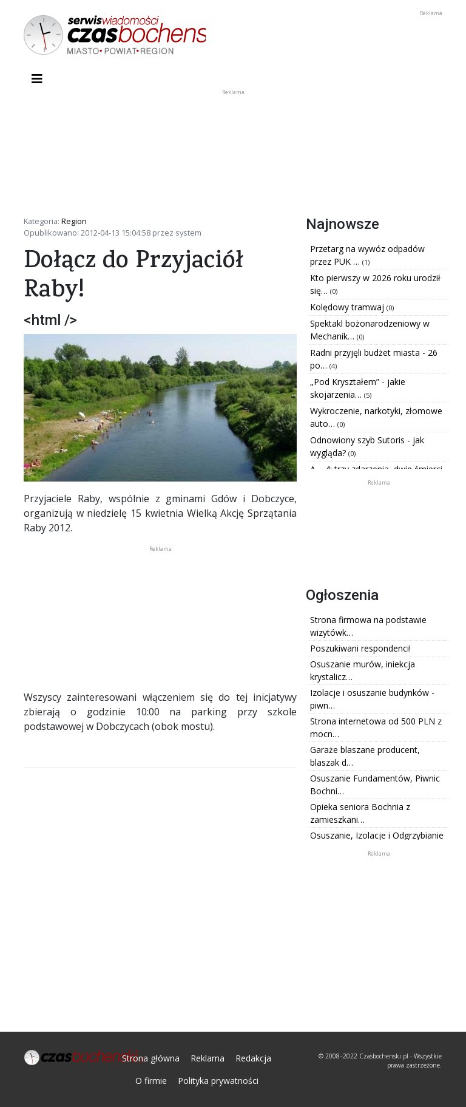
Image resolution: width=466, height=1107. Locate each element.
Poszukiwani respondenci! (360, 648)
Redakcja (253, 1058)
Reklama (208, 1058)
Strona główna (151, 1058)
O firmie (151, 1080)
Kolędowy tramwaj (348, 307)
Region (74, 221)
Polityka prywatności (218, 1080)
